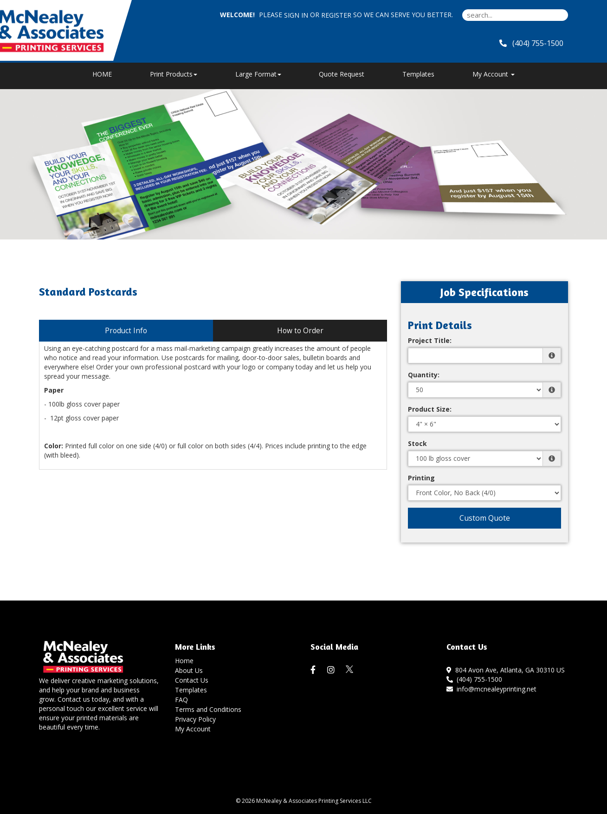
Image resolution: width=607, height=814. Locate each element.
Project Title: (430, 340)
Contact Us (191, 680)
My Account (193, 728)
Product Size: (430, 409)
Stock (417, 443)
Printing (421, 477)
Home (184, 660)
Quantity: (423, 374)
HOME (102, 74)
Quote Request (341, 74)
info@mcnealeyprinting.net (491, 689)
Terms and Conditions (208, 709)
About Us (189, 670)
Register (336, 15)
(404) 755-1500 (474, 679)
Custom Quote (484, 518)
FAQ (181, 699)
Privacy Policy (195, 719)
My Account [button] (493, 74)
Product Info (126, 331)
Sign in (296, 15)
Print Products (173, 74)
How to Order (300, 331)
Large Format (258, 74)
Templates (418, 74)
